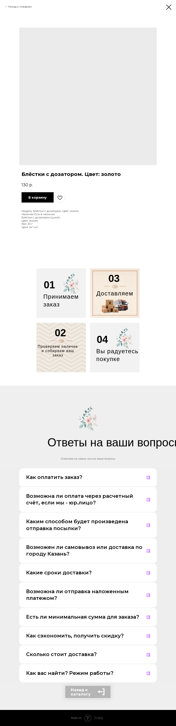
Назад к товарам (20, 6)
